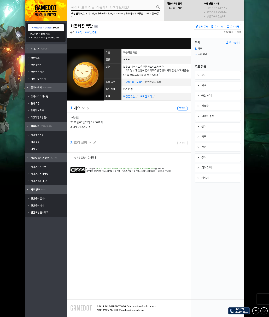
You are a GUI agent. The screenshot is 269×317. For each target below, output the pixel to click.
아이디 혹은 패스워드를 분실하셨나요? (44, 38)
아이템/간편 (91, 32)
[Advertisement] (129, 43)
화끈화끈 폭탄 (175, 8)
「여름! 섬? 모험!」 (134, 82)
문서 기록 (233, 26)
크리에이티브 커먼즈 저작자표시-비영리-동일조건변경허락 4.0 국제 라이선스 (125, 169)
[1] (160, 74)
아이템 (79, 32)
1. (71, 108)
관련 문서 (202, 26)
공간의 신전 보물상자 (135, 14)
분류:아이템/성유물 (92, 14)
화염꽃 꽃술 (129, 96)
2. (71, 143)
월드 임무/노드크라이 (113, 14)
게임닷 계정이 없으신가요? (40, 34)
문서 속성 (217, 26)
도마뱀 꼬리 (146, 96)
